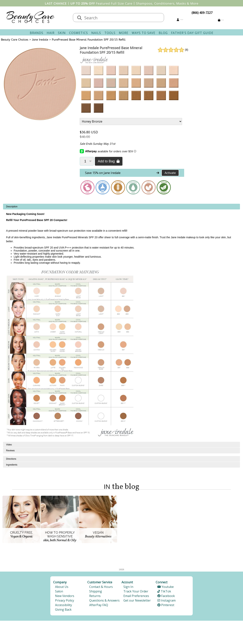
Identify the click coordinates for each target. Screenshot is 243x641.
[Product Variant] (131, 121)
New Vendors (64, 596)
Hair (50, 33)
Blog (163, 33)
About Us (61, 587)
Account (127, 582)
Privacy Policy (64, 600)
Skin (62, 33)
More (123, 33)
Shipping (95, 591)
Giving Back (63, 609)
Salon (59, 591)
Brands (36, 33)
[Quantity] (87, 161)
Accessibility (63, 605)
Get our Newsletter (137, 600)
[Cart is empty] (221, 20)
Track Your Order (135, 591)
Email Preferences (136, 596)
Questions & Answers (104, 600)
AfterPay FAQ (98, 605)
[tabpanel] (121, 323)
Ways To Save (143, 33)
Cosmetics (78, 33)
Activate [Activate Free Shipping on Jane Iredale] (170, 173)
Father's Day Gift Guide (192, 33)
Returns (95, 596)
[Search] (79, 18)
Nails (96, 33)
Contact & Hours (101, 587)
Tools (109, 33)
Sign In (128, 587)
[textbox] (122, 17)
